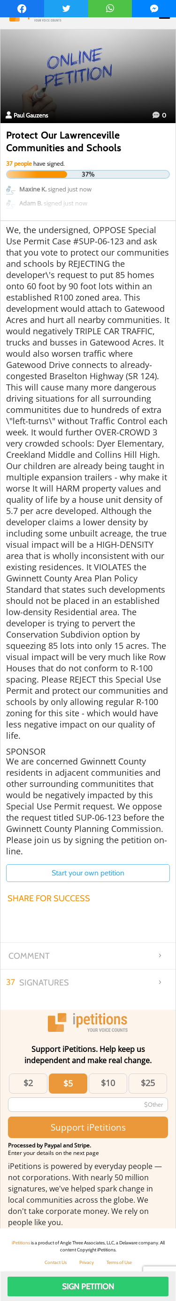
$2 (28, 1082)
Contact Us (56, 1262)
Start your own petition (88, 872)
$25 (148, 1082)
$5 (68, 1083)
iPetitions (21, 1243)
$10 (108, 1082)
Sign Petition (88, 1286)
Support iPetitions (88, 1127)
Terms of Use (119, 1262)
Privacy (86, 1262)
